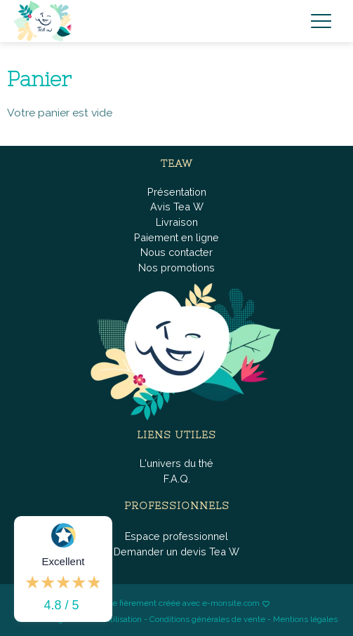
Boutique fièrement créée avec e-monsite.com (172, 603)
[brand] (46, 21)
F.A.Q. (177, 479)
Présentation (176, 192)
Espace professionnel (176, 536)
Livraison (177, 222)
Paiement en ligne (176, 237)
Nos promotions (176, 267)
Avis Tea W (177, 206)
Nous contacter (176, 252)
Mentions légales (305, 619)
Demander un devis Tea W (176, 551)
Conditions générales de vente (207, 619)
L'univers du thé (176, 463)
